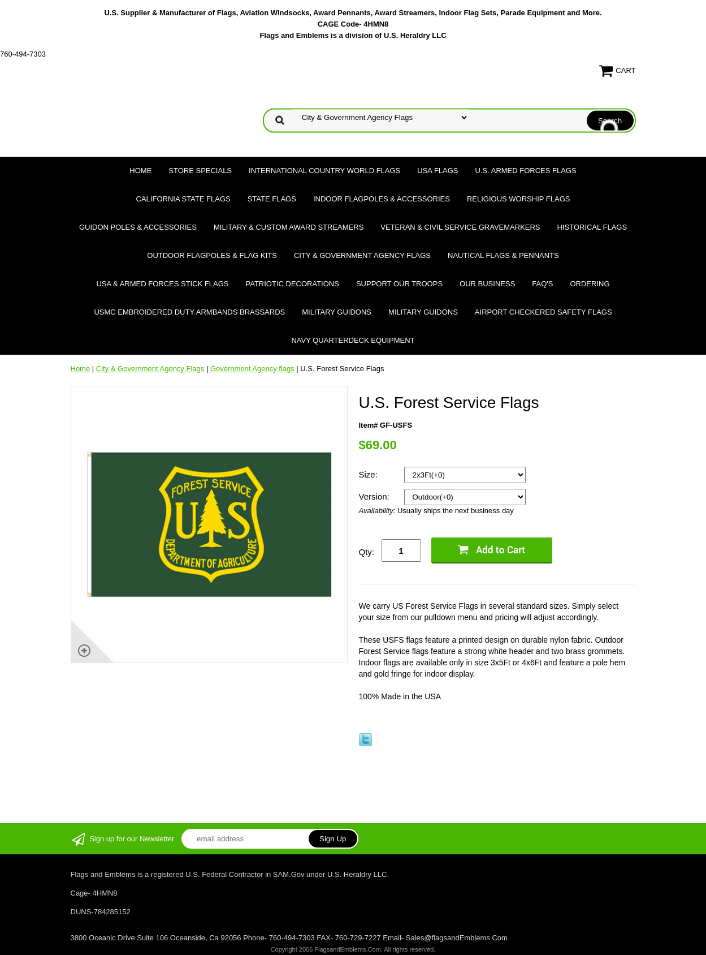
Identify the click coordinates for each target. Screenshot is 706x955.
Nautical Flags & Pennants (503, 255)
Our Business (487, 283)
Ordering (589, 283)
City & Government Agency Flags (362, 255)
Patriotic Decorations (292, 283)
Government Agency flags (252, 368)
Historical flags (592, 227)
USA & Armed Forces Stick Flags (162, 283)
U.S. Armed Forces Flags (526, 170)
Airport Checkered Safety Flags (543, 312)
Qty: (367, 552)
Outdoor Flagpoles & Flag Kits (212, 255)
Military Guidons (336, 312)
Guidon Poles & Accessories (138, 227)
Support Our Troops (399, 283)
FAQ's (542, 283)
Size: (369, 474)
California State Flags (183, 199)
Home (140, 170)
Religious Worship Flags (518, 199)
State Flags (272, 199)
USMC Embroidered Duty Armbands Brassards (189, 312)
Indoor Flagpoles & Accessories (381, 199)
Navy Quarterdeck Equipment (352, 340)
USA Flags (437, 170)
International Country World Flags (324, 170)
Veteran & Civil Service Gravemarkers (460, 227)
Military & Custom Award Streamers (288, 227)
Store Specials (200, 170)
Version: (375, 496)
